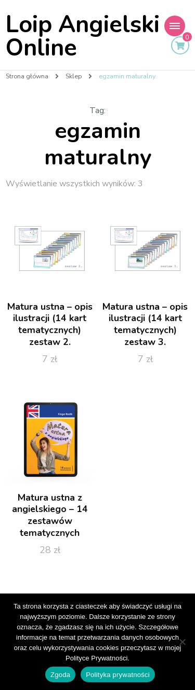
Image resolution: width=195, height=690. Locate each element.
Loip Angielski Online (83, 36)
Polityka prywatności (118, 675)
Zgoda (60, 675)
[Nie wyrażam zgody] (182, 642)
